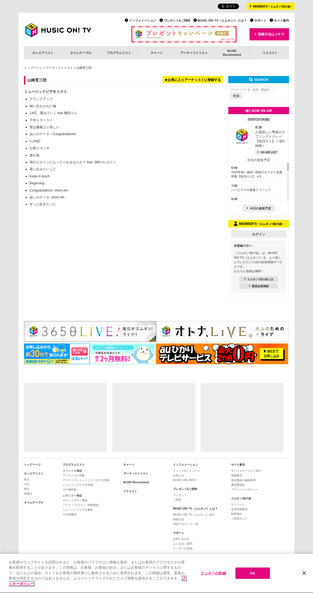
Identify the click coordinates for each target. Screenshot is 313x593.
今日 (27, 484)
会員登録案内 (239, 509)
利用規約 (236, 513)
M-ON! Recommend (136, 482)
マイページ (238, 504)
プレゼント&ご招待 (177, 20)
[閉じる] (304, 575)
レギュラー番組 (72, 495)
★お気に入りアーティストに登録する (193, 80)
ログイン (258, 234)
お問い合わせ (181, 538)
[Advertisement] (65, 417)
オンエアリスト (43, 52)
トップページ (33, 67)
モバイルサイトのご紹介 (246, 470)
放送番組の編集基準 (243, 480)
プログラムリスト (119, 52)
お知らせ (178, 475)
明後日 (28, 493)
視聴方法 (178, 519)
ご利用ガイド (239, 518)
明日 (27, 488)
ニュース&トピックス (186, 470)
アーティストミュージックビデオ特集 (86, 480)
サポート (260, 20)
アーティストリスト (194, 52)
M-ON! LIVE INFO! (184, 480)
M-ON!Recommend (232, 52)
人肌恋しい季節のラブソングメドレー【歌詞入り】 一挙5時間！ (270, 136)
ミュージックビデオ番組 (78, 509)
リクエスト (270, 52)
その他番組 (69, 514)
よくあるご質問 (182, 543)
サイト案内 (281, 20)
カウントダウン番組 (75, 500)
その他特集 (69, 489)
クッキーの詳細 (182, 548)
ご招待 (177, 499)
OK (252, 575)
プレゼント (180, 495)
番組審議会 (238, 484)
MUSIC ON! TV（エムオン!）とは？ (222, 20)
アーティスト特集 (74, 475)
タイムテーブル (80, 52)
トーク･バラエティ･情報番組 (81, 505)
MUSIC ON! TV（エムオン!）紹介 (194, 514)
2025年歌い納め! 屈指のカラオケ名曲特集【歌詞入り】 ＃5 (256, 172)
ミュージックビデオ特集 (78, 484)
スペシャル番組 (72, 470)
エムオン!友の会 (241, 498)
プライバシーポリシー (245, 489)
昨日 (27, 479)
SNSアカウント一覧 (185, 524)
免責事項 (236, 475)
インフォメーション (142, 20)
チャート (157, 52)
